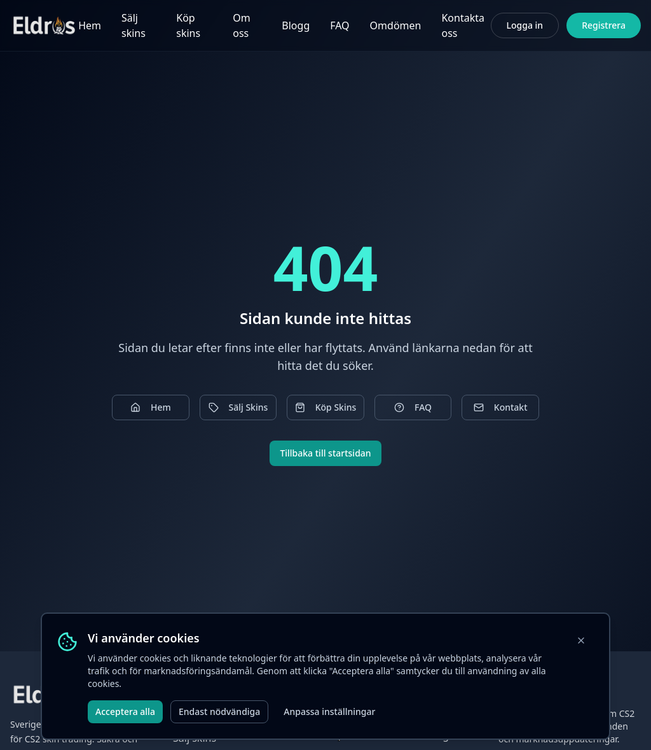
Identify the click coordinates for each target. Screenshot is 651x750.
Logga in (525, 25)
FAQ (339, 25)
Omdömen (395, 25)
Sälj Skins (238, 407)
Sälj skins (133, 25)
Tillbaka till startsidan (325, 453)
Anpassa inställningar (329, 711)
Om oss (241, 25)
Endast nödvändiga (219, 711)
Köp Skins (326, 407)
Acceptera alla (125, 711)
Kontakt (501, 407)
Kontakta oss (462, 25)
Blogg (296, 25)
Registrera (604, 25)
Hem (89, 25)
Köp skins (188, 25)
